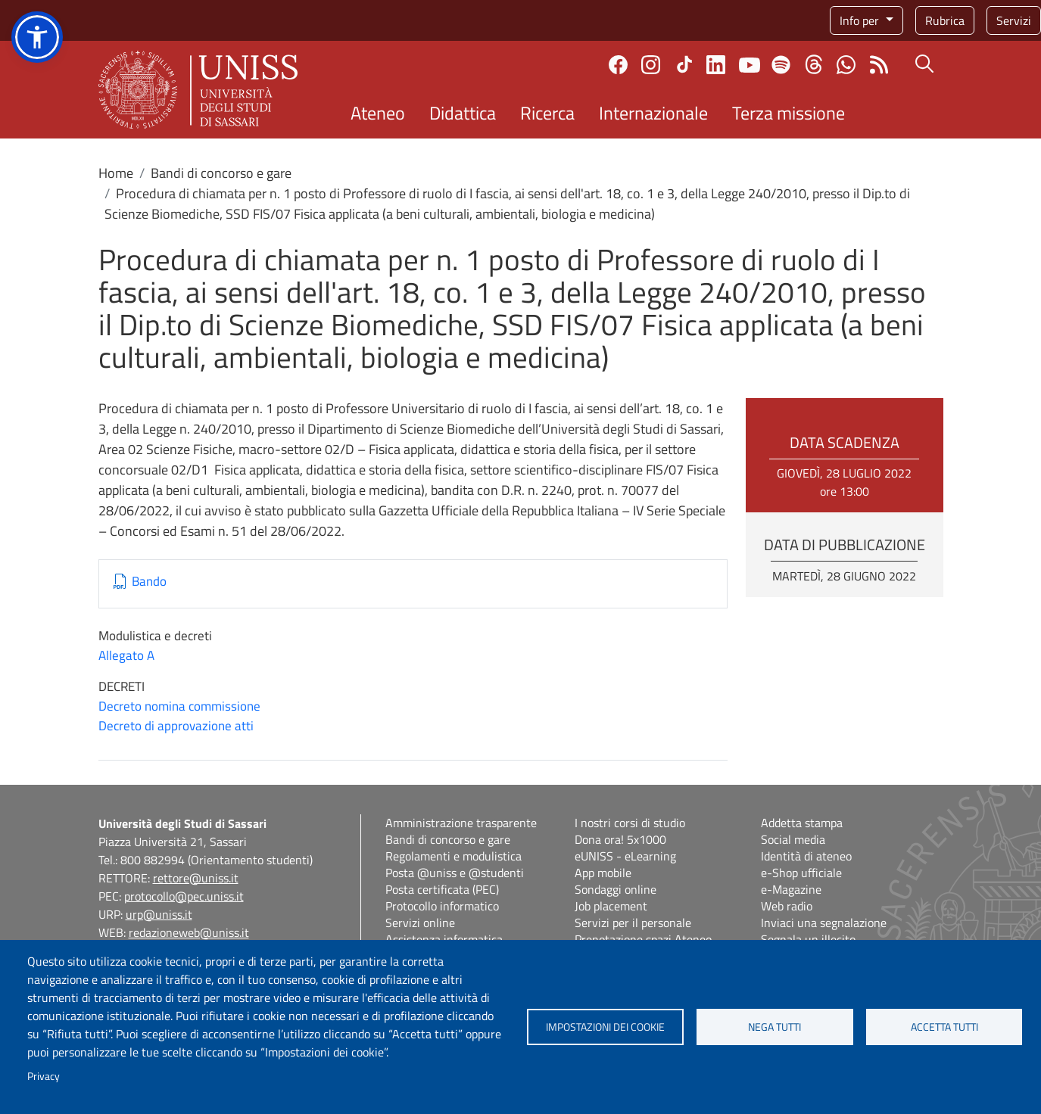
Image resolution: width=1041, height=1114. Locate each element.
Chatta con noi (846, 64)
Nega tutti (774, 1027)
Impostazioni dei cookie (605, 1027)
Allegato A (126, 655)
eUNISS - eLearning (625, 856)
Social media (793, 839)
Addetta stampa (802, 822)
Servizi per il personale (633, 922)
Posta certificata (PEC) (442, 889)
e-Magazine (791, 889)
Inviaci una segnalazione (824, 922)
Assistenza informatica (444, 939)
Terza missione (788, 112)
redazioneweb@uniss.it (189, 932)
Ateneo (378, 112)
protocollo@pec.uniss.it (184, 896)
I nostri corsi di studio (630, 822)
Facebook (618, 64)
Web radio (786, 906)
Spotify (780, 64)
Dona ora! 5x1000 (620, 839)
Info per (861, 20)
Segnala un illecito (808, 939)
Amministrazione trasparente (461, 822)
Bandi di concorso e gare (221, 173)
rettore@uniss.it (195, 878)
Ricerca (547, 112)
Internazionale (653, 112)
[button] (37, 37)
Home (115, 173)
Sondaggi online (615, 889)
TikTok (684, 64)
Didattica (462, 112)
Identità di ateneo (806, 856)
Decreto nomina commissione (179, 706)
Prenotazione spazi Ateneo (643, 939)
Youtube (749, 64)
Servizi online (420, 922)
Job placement (611, 906)
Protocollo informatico (442, 906)
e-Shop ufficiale (801, 872)
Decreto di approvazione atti (176, 726)
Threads (813, 64)
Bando (149, 581)
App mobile (603, 872)
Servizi (1013, 20)
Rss (878, 64)
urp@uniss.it (159, 914)
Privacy (43, 1076)
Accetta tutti (944, 1027)
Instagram (650, 64)
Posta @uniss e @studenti (454, 872)
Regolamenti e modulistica (453, 856)
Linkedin (715, 64)
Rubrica (945, 20)
